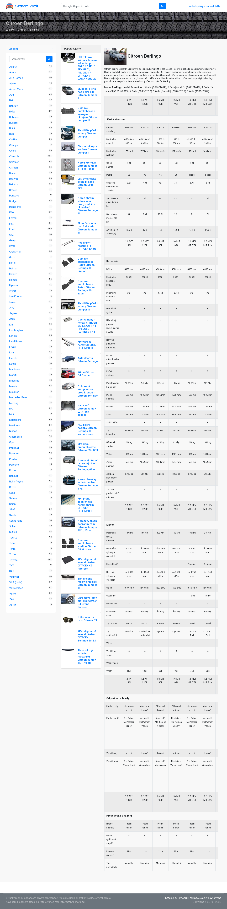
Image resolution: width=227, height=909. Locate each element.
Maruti (13, 375)
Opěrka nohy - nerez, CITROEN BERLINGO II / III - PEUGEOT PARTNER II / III (87, 326)
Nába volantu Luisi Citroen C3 (87, 618)
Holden (13, 274)
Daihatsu (14, 184)
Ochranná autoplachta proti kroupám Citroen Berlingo (88, 391)
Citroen (22, 29)
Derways (14, 195)
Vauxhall (14, 576)
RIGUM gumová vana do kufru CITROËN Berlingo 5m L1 (87, 636)
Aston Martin (16, 89)
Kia (11, 324)
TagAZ (13, 537)
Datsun (13, 190)
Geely (12, 240)
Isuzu (12, 302)
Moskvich (14, 425)
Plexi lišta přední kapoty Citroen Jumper (88, 133)
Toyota (13, 560)
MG (11, 408)
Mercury (13, 403)
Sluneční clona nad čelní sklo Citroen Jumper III (87, 228)
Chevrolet (14, 156)
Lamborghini (16, 330)
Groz (12, 257)
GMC (12, 246)
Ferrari (13, 218)
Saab (12, 492)
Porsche (14, 464)
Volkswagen (16, 588)
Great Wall (15, 251)
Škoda (12, 515)
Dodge (13, 201)
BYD (11, 134)
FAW (11, 212)
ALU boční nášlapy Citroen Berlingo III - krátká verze (87, 429)
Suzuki (13, 531)
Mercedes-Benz (18, 397)
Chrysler (14, 162)
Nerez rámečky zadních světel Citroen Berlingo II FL (88, 484)
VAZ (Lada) (15, 582)
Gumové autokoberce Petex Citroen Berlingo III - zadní (86, 287)
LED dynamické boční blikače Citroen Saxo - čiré (87, 183)
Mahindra (14, 369)
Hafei (12, 262)
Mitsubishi (15, 419)
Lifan (12, 352)
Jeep (12, 318)
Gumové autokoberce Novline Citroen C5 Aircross (87, 545)
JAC (11, 307)
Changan (14, 145)
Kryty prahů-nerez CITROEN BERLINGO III (87, 345)
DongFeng (15, 206)
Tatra (12, 548)
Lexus (12, 347)
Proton (13, 470)
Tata (12, 543)
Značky (10, 29)
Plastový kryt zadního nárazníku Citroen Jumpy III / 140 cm (87, 656)
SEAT (12, 509)
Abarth (13, 66)
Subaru (13, 526)
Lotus (12, 363)
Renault (13, 475)
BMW (12, 111)
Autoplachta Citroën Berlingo (88, 359)
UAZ (11, 571)
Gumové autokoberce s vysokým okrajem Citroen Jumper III (88, 114)
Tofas (12, 554)
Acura (12, 72)
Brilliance (14, 117)
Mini (11, 414)
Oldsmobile (15, 436)
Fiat (11, 223)
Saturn (13, 498)
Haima (13, 268)
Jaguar (13, 313)
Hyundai (13, 285)
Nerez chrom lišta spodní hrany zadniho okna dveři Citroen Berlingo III (88, 205)
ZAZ (11, 599)
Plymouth (14, 453)
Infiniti (12, 291)
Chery (12, 150)
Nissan (13, 431)
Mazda (13, 386)
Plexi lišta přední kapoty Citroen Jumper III (88, 306)
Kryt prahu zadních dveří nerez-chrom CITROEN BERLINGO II (86, 505)
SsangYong (15, 520)
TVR (11, 565)
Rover (12, 487)
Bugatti (13, 122)
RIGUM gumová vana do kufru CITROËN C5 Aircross (87, 564)
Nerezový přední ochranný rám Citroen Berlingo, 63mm (88, 464)
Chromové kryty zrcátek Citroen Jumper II (87, 149)
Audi (11, 94)
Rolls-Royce (16, 481)
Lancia (13, 335)
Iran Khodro (16, 296)
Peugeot (14, 447)
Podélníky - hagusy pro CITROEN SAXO (87, 245)
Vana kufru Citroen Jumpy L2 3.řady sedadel (87, 410)
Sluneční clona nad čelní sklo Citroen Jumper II (87, 93)
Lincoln (13, 358)
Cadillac (13, 139)
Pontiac (13, 459)
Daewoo (14, 178)
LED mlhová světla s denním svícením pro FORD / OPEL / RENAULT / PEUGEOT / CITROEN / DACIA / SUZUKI (87, 67)
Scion (12, 504)
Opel (11, 442)
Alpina (12, 83)
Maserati (14, 380)
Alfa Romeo (16, 78)
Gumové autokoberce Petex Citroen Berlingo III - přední (86, 265)
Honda (13, 279)
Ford (11, 229)
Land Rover (15, 341)
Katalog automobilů (176, 898)
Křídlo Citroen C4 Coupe (86, 373)
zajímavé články (198, 898)
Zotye (12, 604)
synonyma (215, 898)
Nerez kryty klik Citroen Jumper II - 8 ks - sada (87, 165)
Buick (12, 128)
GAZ (11, 234)
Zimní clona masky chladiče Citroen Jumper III (87, 583)
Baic (11, 100)
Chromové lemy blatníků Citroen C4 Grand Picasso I (87, 602)
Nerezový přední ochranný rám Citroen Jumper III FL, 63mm (88, 525)
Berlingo (34, 29)
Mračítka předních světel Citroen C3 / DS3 (88, 447)
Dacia (12, 173)
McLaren (14, 391)
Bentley (13, 105)
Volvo (12, 593)
